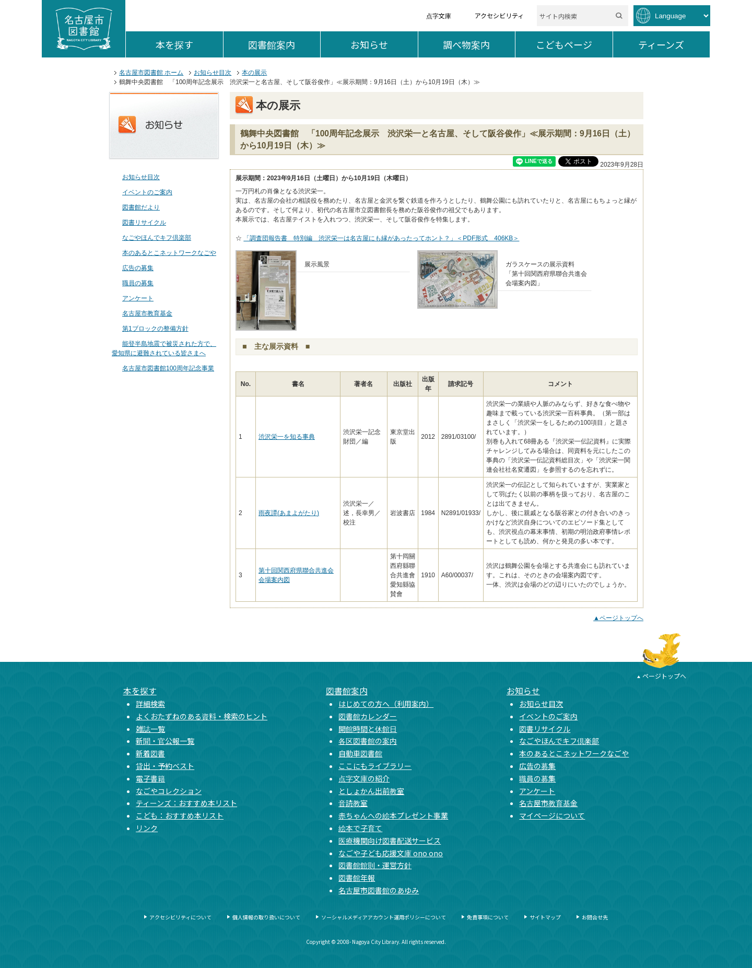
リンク (147, 828)
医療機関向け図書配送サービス (389, 840)
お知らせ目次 (212, 72)
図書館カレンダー (367, 716)
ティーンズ (674, 44)
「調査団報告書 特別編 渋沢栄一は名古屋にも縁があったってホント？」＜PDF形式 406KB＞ (381, 238)
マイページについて (552, 815)
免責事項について (488, 917)
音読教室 (353, 803)
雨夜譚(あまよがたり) (288, 513)
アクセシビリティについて (180, 917)
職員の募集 (138, 283)
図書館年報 (356, 877)
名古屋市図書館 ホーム (151, 72)
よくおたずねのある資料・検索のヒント (201, 716)
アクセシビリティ (499, 15)
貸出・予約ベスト (165, 766)
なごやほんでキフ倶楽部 (156, 237)
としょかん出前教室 (371, 791)
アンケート (138, 298)
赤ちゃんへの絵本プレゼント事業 (393, 815)
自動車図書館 (360, 753)
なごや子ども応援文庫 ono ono (390, 853)
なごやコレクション (169, 791)
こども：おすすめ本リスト (180, 815)
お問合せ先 (595, 917)
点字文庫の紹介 (364, 778)
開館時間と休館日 (367, 729)
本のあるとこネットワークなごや (169, 252)
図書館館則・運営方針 (375, 865)
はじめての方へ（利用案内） (385, 703)
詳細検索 (150, 703)
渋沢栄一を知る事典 (286, 436)
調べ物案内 (479, 44)
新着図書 (150, 753)
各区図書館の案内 (367, 741)
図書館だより (141, 207)
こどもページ (574, 44)
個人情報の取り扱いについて (266, 917)
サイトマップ (545, 917)
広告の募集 (138, 268)
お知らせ (384, 44)
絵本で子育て (360, 828)
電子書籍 (150, 778)
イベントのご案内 (147, 192)
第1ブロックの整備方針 (155, 328)
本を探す (189, 44)
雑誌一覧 (150, 729)
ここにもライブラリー (375, 766)
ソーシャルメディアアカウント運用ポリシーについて (383, 917)
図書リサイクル (144, 222)
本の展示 (254, 72)
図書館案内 (284, 44)
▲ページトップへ (618, 618)
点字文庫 (438, 15)
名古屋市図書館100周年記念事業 (168, 368)
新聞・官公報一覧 (165, 741)
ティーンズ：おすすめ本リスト (186, 803)
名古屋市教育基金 (147, 313)
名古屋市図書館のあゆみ (378, 890)
